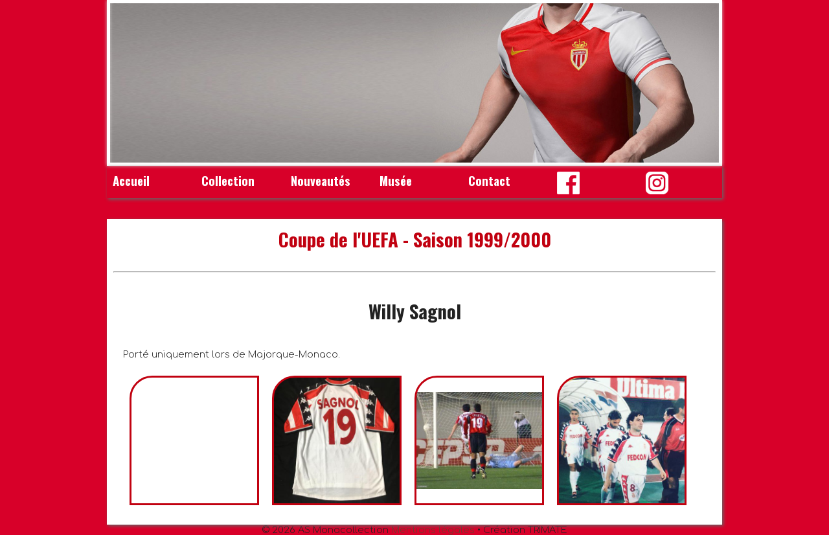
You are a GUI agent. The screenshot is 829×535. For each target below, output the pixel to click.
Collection (228, 180)
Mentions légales (433, 530)
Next (702, 83)
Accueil (131, 180)
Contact (489, 180)
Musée (396, 180)
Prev (127, 83)
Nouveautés (320, 180)
